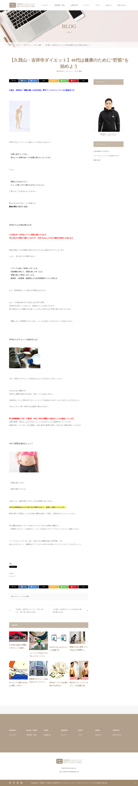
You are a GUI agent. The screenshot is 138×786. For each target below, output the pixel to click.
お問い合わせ (121, 5)
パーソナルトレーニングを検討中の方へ (106, 156)
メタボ (76, 71)
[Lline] (43, 80)
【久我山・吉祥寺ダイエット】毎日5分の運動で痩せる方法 (67, 611)
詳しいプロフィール (109, 135)
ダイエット (69, 71)
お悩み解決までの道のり (101, 151)
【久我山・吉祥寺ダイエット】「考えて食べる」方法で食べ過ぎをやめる (29, 611)
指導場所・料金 (60, 5)
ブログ (97, 5)
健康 (80, 71)
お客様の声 (74, 5)
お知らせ (108, 5)
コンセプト (45, 5)
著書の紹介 (97, 160)
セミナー (87, 5)
